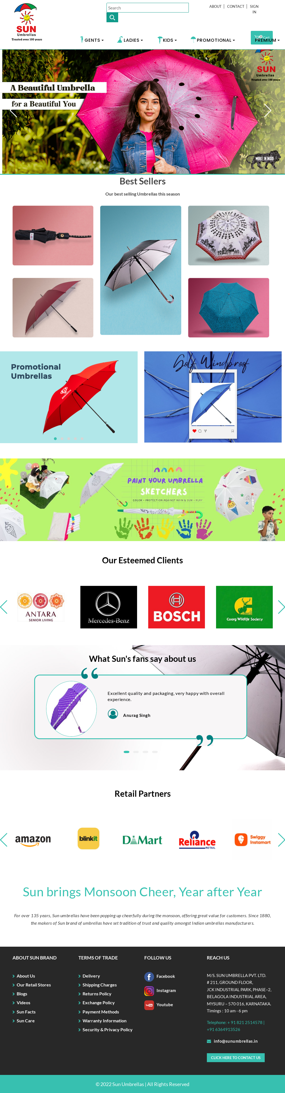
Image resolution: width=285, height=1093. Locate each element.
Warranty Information (105, 1020)
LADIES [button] (131, 40)
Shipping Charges (100, 984)
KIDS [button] (168, 40)
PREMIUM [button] (265, 40)
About (215, 6)
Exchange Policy (99, 1002)
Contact (235, 6)
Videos (23, 1002)
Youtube (158, 1004)
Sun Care (26, 1020)
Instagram (160, 990)
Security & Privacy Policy (108, 1029)
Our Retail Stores (34, 984)
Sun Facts (26, 1011)
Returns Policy (97, 993)
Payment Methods (101, 1011)
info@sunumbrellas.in (232, 1040)
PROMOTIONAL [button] (214, 40)
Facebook (159, 976)
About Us (26, 975)
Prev (20, 112)
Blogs (22, 993)
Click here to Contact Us (236, 1057)
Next (274, 112)
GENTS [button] (92, 40)
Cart (261, 38)
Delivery (91, 975)
